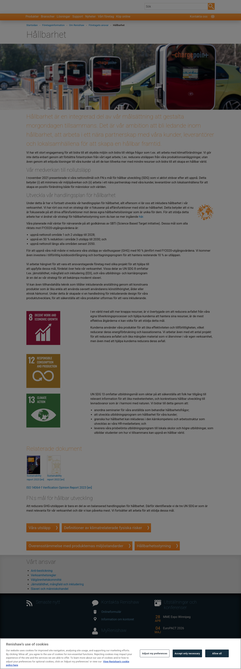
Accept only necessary (187, 662)
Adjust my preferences (154, 662)
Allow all (217, 662)
